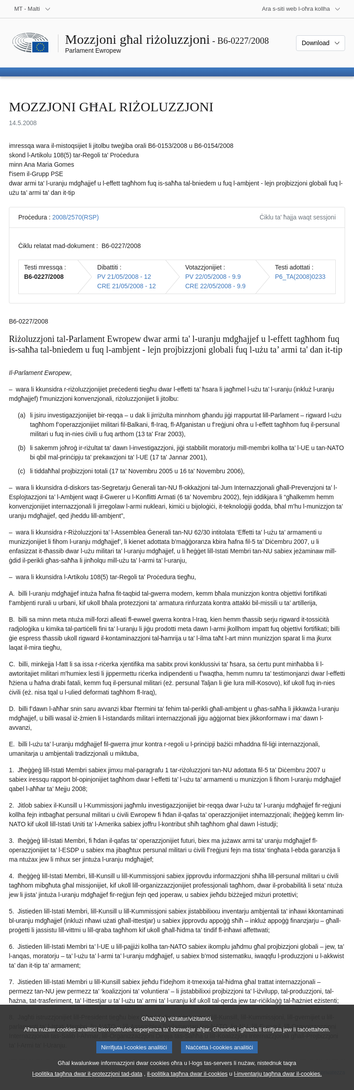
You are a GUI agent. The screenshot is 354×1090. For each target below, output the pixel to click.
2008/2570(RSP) (75, 217)
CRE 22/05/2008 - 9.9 (215, 286)
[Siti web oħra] (301, 9)
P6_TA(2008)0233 (300, 276)
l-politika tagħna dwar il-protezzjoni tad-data (87, 1079)
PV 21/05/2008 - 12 (124, 276)
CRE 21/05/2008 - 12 (126, 286)
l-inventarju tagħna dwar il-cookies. (278, 1079)
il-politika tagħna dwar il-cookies (187, 1079)
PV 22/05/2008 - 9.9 (213, 276)
